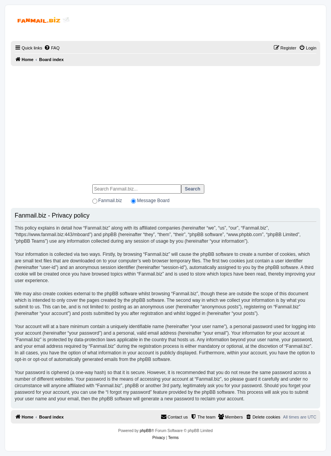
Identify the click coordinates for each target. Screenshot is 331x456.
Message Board (153, 200)
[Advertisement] (165, 122)
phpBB (145, 431)
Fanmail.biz (110, 200)
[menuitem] (51, 48)
